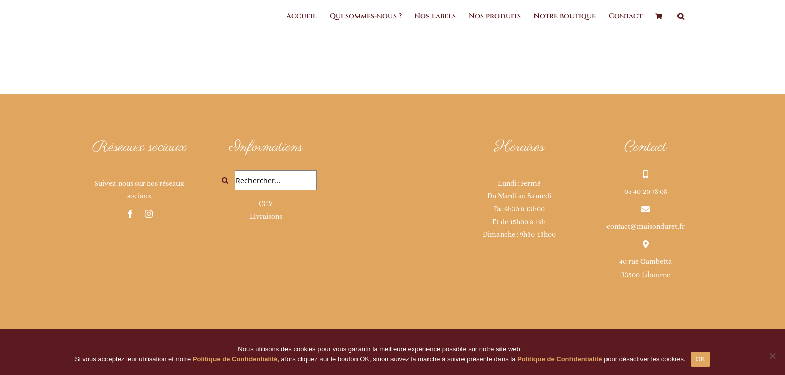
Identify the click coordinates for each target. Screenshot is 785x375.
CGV (266, 203)
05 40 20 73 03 (645, 191)
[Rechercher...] (266, 180)
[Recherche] (225, 180)
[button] (680, 16)
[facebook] (130, 214)
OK (700, 359)
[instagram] (149, 214)
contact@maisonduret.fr (645, 226)
